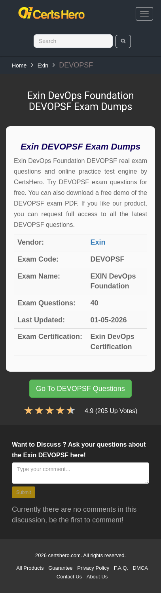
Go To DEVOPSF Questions (80, 389)
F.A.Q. (121, 568)
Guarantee (60, 568)
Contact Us (69, 577)
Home (19, 65)
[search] (123, 41)
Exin (43, 65)
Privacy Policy (93, 568)
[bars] (144, 14)
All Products (30, 568)
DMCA (140, 568)
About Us (97, 577)
